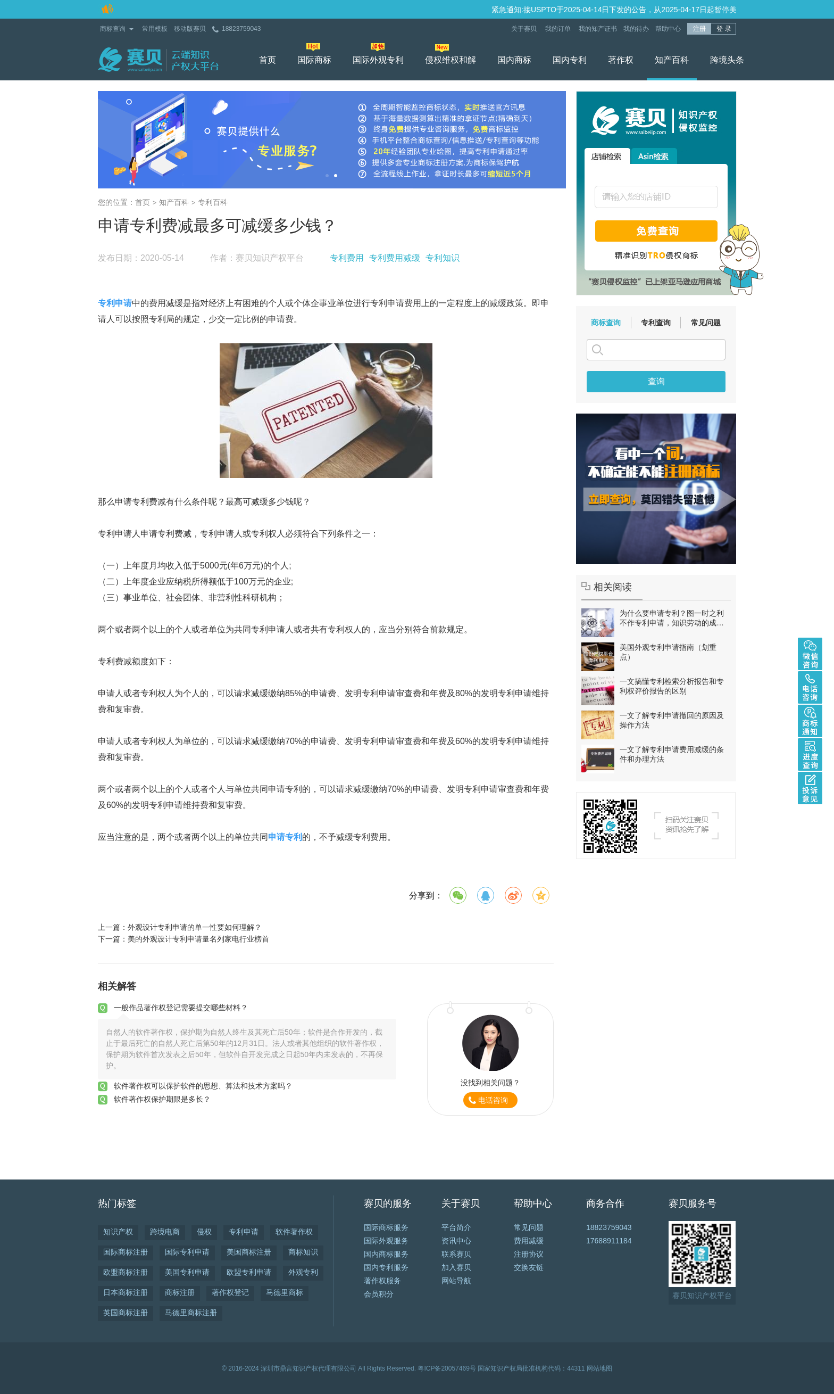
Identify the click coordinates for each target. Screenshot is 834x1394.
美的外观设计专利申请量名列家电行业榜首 (198, 939)
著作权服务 (382, 1280)
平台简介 (456, 1227)
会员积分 (379, 1294)
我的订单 (558, 28)
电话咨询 (493, 1100)
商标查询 (113, 28)
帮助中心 (668, 28)
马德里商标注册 (191, 1312)
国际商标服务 (386, 1227)
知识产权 (118, 1231)
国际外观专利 (378, 59)
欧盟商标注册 (125, 1272)
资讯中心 (456, 1240)
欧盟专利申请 (249, 1272)
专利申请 (243, 1231)
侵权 (204, 1231)
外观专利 (303, 1272)
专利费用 (347, 257)
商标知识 (303, 1252)
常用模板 (155, 28)
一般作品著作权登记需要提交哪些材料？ (181, 1007)
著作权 (620, 59)
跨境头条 (727, 59)
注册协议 (529, 1254)
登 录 (723, 28)
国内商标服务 (386, 1254)
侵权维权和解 (450, 59)
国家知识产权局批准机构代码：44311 (531, 1368)
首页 (267, 59)
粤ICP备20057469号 (447, 1368)
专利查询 (656, 322)
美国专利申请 (187, 1272)
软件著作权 (294, 1231)
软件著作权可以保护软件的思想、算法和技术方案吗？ (203, 1086)
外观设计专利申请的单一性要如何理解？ (195, 927)
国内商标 (514, 59)
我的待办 (636, 28)
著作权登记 (230, 1292)
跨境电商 (165, 1231)
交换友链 (529, 1267)
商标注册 (180, 1292)
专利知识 (443, 257)
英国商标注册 (125, 1312)
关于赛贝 (524, 28)
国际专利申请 (187, 1252)
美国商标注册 (249, 1252)
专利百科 (213, 202)
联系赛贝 (456, 1254)
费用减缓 (529, 1240)
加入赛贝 (456, 1267)
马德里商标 (284, 1292)
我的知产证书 (598, 28)
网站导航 (456, 1280)
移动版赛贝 (190, 28)
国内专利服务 (386, 1267)
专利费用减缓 (394, 257)
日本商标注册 (125, 1292)
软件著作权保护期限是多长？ (162, 1099)
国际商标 (314, 59)
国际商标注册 (125, 1252)
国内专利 (570, 59)
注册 (699, 28)
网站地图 (599, 1368)
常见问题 (706, 322)
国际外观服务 (386, 1240)
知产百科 (672, 59)
